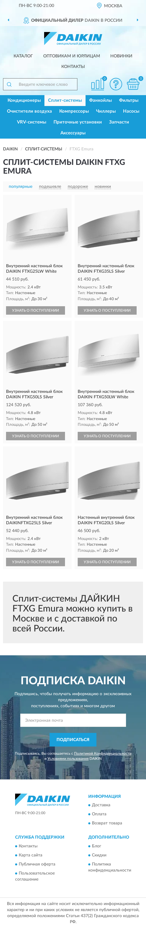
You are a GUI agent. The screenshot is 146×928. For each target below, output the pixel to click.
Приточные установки (78, 122)
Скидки (99, 855)
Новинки (121, 56)
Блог (96, 846)
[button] (115, 84)
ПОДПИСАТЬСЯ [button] (73, 740)
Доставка (101, 805)
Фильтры (128, 100)
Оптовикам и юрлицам (71, 56)
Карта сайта (30, 855)
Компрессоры (74, 111)
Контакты (73, 67)
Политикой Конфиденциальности (102, 753)
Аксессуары (73, 133)
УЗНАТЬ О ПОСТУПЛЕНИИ (35, 310)
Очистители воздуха (29, 111)
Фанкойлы (100, 100)
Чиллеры (106, 111)
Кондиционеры (24, 100)
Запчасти (119, 122)
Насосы (131, 111)
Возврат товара (107, 823)
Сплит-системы (65, 100)
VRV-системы (31, 122)
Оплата (99, 814)
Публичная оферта (37, 864)
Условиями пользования (68, 758)
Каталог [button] (23, 56)
